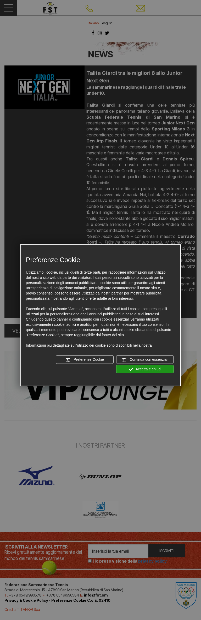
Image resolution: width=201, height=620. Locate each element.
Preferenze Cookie (85, 359)
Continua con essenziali (145, 359)
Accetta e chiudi (145, 369)
